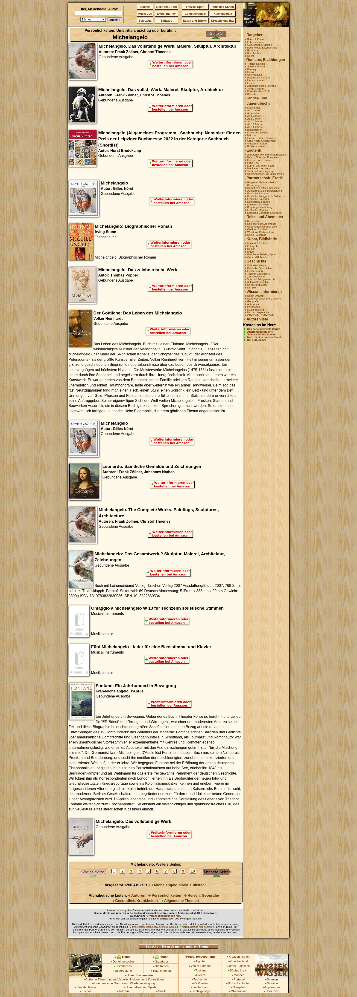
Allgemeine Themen (180, 901)
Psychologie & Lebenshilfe (262, 47)
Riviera (200, 975)
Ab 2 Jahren (254, 110)
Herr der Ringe (85, 987)
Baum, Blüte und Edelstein (262, 157)
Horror (251, 72)
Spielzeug (145, 20)
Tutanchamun (161, 970)
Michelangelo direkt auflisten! (178, 885)
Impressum (271, 987)
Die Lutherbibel (256, 340)
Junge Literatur (256, 88)
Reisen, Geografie (201, 895)
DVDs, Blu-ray (166, 13)
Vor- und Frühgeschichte (261, 279)
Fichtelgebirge (200, 991)
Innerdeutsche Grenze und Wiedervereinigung (123, 983)
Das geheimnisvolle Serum (263, 329)
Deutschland (200, 987)
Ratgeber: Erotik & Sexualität (264, 188)
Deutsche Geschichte (259, 268)
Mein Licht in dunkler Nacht (264, 337)
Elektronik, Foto (166, 7)
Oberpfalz (238, 987)
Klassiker (252, 94)
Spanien (271, 979)
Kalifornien (200, 983)
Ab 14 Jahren (255, 127)
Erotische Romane (258, 193)
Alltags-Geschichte (258, 282)
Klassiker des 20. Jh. (259, 91)
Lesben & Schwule (258, 204)
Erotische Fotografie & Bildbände (266, 196)
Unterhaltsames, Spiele (140, 987)
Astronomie (253, 304)
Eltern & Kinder (256, 39)
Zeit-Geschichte (256, 276)
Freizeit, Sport (195, 7)
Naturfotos (161, 961)
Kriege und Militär (257, 284)
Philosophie (254, 306)
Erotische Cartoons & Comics (264, 212)
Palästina (243, 966)
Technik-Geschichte (258, 273)
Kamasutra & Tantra (258, 201)
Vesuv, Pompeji (200, 966)
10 (193, 871)
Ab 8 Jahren (254, 118)
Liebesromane (255, 80)
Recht (250, 56)
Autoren (136, 895)
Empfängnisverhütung (259, 207)
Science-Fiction (256, 66)
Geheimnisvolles (123, 961)
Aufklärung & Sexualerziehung (264, 190)
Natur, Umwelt (255, 295)
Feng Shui (253, 162)
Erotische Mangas (257, 210)
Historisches (123, 966)
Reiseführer (254, 221)
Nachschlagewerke (258, 312)
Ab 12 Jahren (255, 124)
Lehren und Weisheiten (260, 165)
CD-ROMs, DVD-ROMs (260, 315)
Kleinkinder (253, 107)
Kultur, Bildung (255, 309)
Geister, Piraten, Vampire (261, 138)
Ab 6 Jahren (254, 116)
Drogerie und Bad (222, 20)
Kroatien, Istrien (238, 956)
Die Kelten (161, 966)
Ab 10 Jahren (255, 121)
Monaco (238, 975)
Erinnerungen (255, 271)
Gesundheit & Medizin (259, 44)
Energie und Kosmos (259, 160)
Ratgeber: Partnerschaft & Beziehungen (262, 184)
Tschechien (200, 979)
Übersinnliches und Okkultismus (265, 174)
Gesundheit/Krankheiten (135, 901)
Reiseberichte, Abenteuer (261, 223)
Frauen (251, 83)
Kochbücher (254, 53)
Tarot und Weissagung (260, 171)
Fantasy (252, 69)
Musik (250, 251)
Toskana (200, 970)
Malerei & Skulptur (257, 243)
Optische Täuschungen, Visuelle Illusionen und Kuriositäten (124, 979)
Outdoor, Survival (257, 229)
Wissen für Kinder (257, 143)
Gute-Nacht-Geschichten (261, 140)
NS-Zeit (251, 287)
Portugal (238, 979)
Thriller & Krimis (256, 63)
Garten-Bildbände (257, 257)
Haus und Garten (223, 7)
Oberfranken (238, 991)
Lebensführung (256, 42)
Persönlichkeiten (164, 895)
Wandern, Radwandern (260, 232)
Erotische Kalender (258, 199)
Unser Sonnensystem (140, 975)
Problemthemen (256, 146)
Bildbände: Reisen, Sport (261, 254)
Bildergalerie (123, 970)
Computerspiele (195, 13)
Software (166, 20)
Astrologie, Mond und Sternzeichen (267, 154)
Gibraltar (271, 983)
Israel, (232, 966)
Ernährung (253, 50)
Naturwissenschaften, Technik (264, 298)
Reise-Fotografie (256, 234)
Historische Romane (259, 77)
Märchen (252, 135)
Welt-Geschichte (256, 265)
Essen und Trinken (195, 20)
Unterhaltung (254, 74)
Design (251, 249)
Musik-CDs (145, 13)
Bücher (145, 7)
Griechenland (238, 961)
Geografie (253, 301)
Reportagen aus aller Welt (262, 226)
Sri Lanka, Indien (238, 983)
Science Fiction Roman (261, 334)
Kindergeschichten (258, 132)
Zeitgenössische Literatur (261, 85)
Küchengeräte (223, 13)
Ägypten (200, 961)
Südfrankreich (238, 970)
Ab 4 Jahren (254, 113)
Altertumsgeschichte (260, 331)
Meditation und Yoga (259, 168)
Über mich (271, 991)
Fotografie (253, 246)
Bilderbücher (254, 129)
